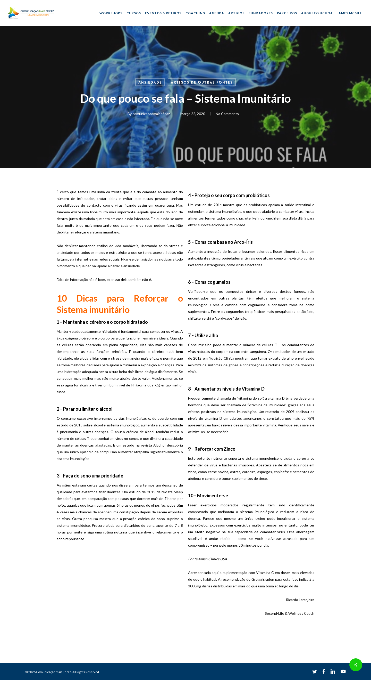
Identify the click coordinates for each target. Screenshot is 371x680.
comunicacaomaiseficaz (151, 113)
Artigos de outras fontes (202, 82)
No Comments (227, 113)
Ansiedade (150, 82)
